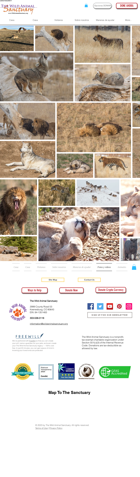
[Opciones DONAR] (102, 6)
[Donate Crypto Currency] (111, 290)
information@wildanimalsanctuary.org (49, 323)
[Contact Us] (89, 280)
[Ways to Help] (35, 290)
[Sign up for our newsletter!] (109, 315)
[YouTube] (110, 306)
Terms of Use (41, 428)
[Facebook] (90, 306)
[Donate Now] (71, 290)
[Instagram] (129, 306)
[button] (86, 5)
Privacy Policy (55, 428)
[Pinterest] (119, 306)
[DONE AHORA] (126, 6)
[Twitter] (100, 306)
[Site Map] (52, 280)
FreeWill (32, 341)
